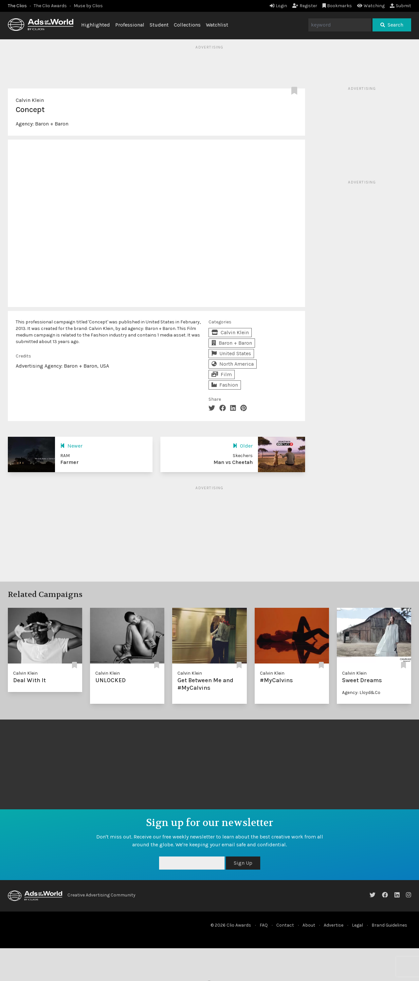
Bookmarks (337, 6)
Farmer (69, 462)
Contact (285, 925)
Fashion (224, 385)
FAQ (264, 925)
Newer (71, 446)
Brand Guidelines (389, 925)
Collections (187, 25)
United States (231, 353)
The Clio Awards (50, 6)
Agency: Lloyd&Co (361, 692)
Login (278, 6)
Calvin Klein (30, 100)
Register (304, 6)
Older (243, 446)
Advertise (333, 925)
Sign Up (243, 863)
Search (391, 25)
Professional (129, 25)
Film (221, 374)
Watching (371, 6)
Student (159, 25)
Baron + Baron (51, 124)
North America (232, 364)
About (308, 925)
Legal (357, 925)
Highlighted (95, 25)
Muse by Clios (88, 6)
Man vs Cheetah (233, 462)
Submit (400, 6)
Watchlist (217, 25)
